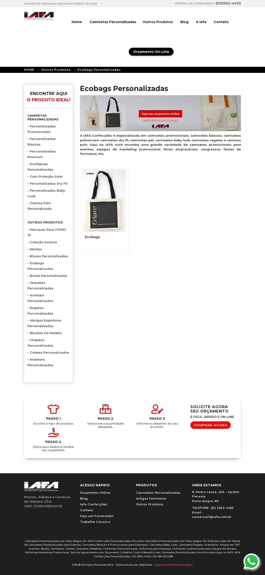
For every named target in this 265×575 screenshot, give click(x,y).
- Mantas (35, 249)
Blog (184, 22)
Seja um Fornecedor (97, 516)
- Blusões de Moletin (45, 333)
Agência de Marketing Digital (173, 564)
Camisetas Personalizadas (113, 22)
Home (77, 22)
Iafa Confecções (93, 504)
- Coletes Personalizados (48, 352)
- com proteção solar (45, 176)
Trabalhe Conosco (95, 522)
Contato (221, 22)
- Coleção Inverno (42, 242)
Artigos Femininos (151, 498)
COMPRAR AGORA (210, 425)
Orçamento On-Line (151, 52)
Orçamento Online (95, 492)
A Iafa (201, 22)
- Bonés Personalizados (47, 275)
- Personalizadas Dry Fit (47, 183)
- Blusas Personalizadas (48, 256)
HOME (29, 69)
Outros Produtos (158, 22)
